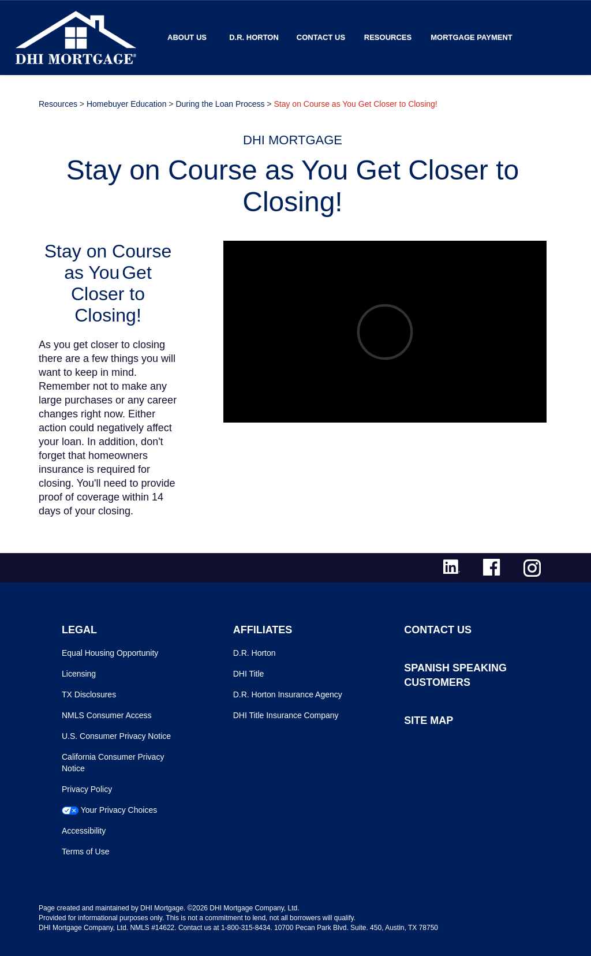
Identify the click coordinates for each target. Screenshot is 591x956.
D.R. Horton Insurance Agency (287, 694)
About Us (187, 37)
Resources (388, 37)
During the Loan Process (219, 104)
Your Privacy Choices (119, 810)
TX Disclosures (89, 694)
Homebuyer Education (127, 104)
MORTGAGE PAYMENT (472, 37)
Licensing (79, 673)
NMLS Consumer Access (107, 715)
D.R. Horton (254, 37)
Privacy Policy (87, 789)
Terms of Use (85, 851)
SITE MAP (428, 720)
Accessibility (84, 830)
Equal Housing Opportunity (110, 653)
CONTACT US (438, 630)
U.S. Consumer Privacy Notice (116, 736)
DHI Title (248, 673)
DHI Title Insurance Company (286, 715)
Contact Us (321, 37)
